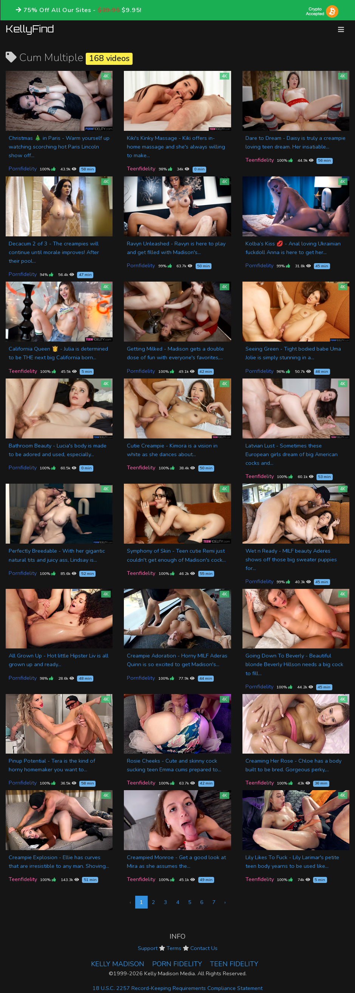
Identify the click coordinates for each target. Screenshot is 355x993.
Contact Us (204, 948)
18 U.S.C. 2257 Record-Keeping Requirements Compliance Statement (177, 988)
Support (147, 948)
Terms (174, 948)
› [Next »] (225, 902)
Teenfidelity (141, 168)
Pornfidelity (23, 168)
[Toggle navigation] (341, 29)
